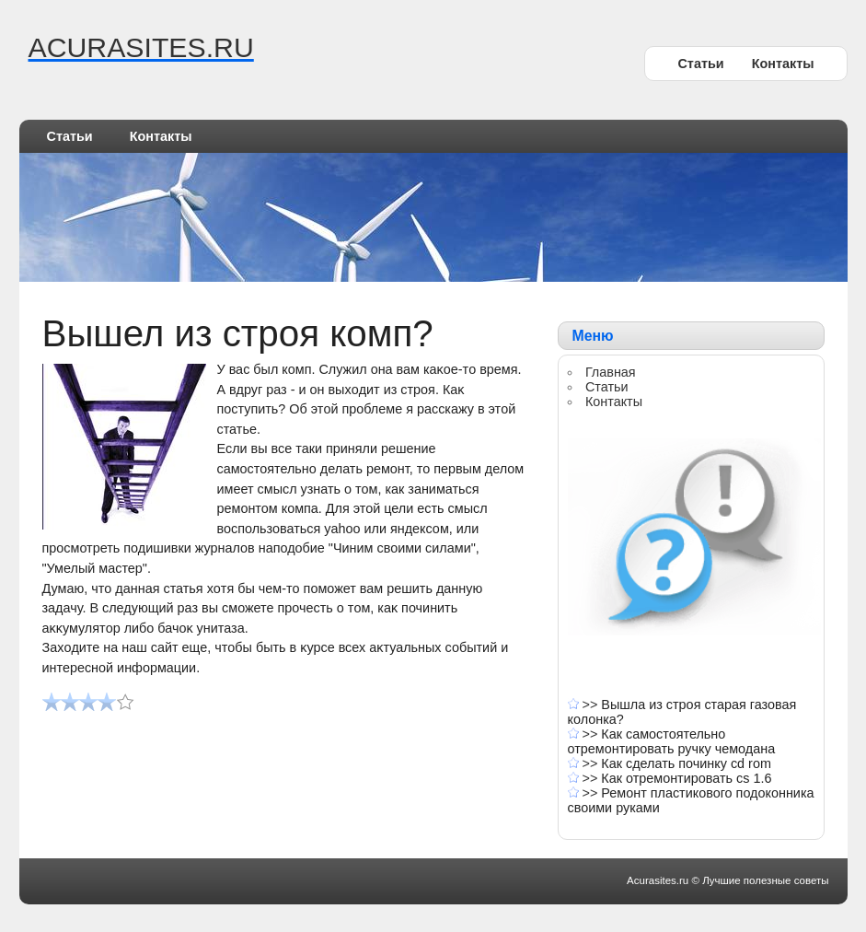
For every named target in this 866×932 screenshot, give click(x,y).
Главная (610, 372)
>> (592, 704)
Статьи (700, 63)
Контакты (783, 63)
